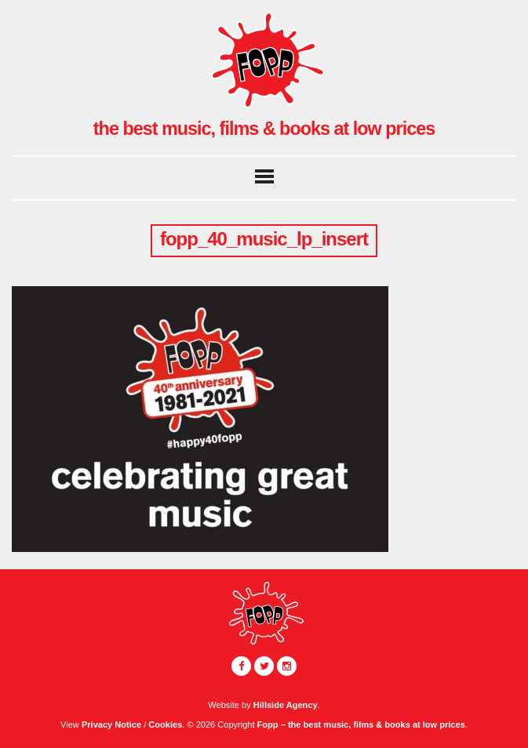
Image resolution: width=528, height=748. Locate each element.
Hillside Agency (285, 705)
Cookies (165, 724)
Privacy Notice (111, 724)
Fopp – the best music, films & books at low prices (361, 724)
